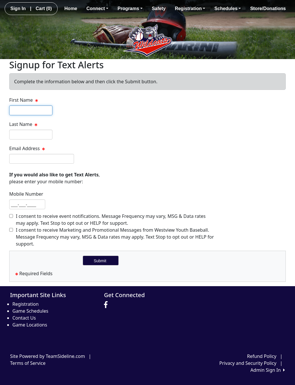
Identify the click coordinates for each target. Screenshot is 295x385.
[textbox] (30, 110)
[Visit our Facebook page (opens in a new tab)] (107, 305)
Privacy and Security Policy (247, 363)
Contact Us (24, 318)
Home (71, 8)
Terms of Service (28, 363)
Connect (97, 8)
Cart (44, 8)
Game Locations (29, 325)
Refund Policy (262, 356)
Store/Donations (268, 8)
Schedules (227, 8)
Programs (130, 8)
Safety (159, 8)
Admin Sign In (267, 370)
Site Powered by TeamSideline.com (47, 356)
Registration (190, 8)
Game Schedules (30, 311)
